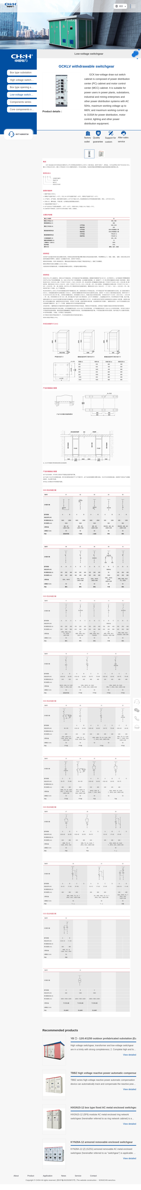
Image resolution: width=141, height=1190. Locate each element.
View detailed (129, 1055)
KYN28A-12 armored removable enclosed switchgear (102, 1142)
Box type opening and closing (26, 87)
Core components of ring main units (29, 109)
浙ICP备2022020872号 (66, 1180)
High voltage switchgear (23, 80)
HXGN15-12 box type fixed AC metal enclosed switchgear (103, 1107)
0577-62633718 (22, 134)
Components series (20, 102)
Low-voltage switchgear (23, 94)
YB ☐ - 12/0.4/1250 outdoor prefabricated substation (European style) (103, 1038)
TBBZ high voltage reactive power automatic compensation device (103, 1073)
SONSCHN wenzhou (107, 1180)
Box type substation (21, 72)
